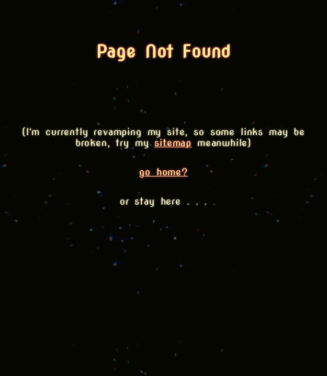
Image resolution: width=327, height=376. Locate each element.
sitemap (172, 142)
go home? (163, 172)
